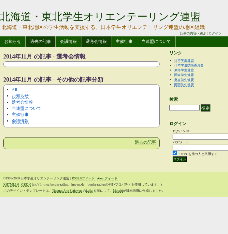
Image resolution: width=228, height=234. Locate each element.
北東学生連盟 (184, 80)
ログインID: (181, 131)
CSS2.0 (26, 184)
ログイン (214, 33)
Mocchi (118, 190)
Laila (89, 190)
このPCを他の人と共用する (198, 154)
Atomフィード (107, 178)
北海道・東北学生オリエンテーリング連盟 (100, 16)
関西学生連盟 (184, 84)
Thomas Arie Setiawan (67, 190)
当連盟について (156, 41)
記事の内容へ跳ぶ (193, 33)
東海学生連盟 (184, 70)
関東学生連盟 (184, 75)
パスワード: (181, 142)
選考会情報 (96, 41)
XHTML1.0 (11, 184)
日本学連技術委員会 (189, 65)
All (14, 89)
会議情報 (68, 41)
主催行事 (124, 41)
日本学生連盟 (184, 60)
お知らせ (12, 41)
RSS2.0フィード (83, 178)
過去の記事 (40, 41)
